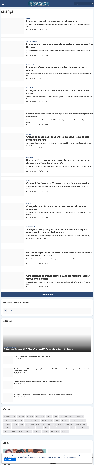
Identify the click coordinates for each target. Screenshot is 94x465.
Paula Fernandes (80, 424)
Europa (57, 420)
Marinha (50, 424)
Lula (43, 424)
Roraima (39, 428)
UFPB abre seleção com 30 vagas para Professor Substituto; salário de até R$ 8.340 (43, 394)
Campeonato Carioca (66, 417)
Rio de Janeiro (30, 428)
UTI (5, 431)
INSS (21, 424)
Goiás (15, 424)
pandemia (65, 431)
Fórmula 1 (7, 424)
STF (46, 428)
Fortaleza (81, 420)
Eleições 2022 (35, 420)
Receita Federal (17, 428)
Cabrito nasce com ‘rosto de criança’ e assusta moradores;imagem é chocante (59, 115)
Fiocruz (73, 420)
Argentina (21, 417)
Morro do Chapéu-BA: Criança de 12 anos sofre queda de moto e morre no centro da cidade (59, 254)
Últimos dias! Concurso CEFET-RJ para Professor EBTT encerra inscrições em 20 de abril (38, 349)
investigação (55, 431)
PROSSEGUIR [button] (9, 460)
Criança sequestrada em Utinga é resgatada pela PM (32, 356)
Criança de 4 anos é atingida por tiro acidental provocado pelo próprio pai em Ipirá (57, 138)
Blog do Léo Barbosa (10, 311)
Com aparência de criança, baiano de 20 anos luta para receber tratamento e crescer (57, 277)
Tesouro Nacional (82, 428)
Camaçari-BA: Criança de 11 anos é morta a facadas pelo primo (58, 183)
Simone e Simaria (63, 428)
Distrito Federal (17, 420)
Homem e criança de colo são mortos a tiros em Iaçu (52, 21)
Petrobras (7, 428)
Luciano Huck (35, 424)
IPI (27, 424)
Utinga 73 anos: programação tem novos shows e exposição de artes (38, 382)
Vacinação (12, 431)
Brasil (49, 417)
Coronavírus (79, 417)
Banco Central (40, 417)
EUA (26, 420)
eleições (45, 431)
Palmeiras (69, 424)
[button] (2, 3)
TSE (72, 428)
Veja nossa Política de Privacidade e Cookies (65, 457)
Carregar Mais (47, 294)
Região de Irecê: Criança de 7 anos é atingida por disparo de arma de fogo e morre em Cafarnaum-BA (59, 161)
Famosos (65, 420)
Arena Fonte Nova (9, 417)
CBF (55, 417)
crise (20, 431)
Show (53, 428)
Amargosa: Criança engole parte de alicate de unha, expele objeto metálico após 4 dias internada (56, 231)
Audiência (30, 417)
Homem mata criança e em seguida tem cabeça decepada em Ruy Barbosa (59, 46)
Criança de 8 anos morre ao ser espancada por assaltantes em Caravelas (58, 92)
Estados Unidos (47, 420)
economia (37, 431)
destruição (28, 431)
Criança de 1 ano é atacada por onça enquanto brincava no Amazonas (56, 208)
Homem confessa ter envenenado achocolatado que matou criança (56, 69)
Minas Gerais (59, 424)
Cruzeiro (6, 420)
